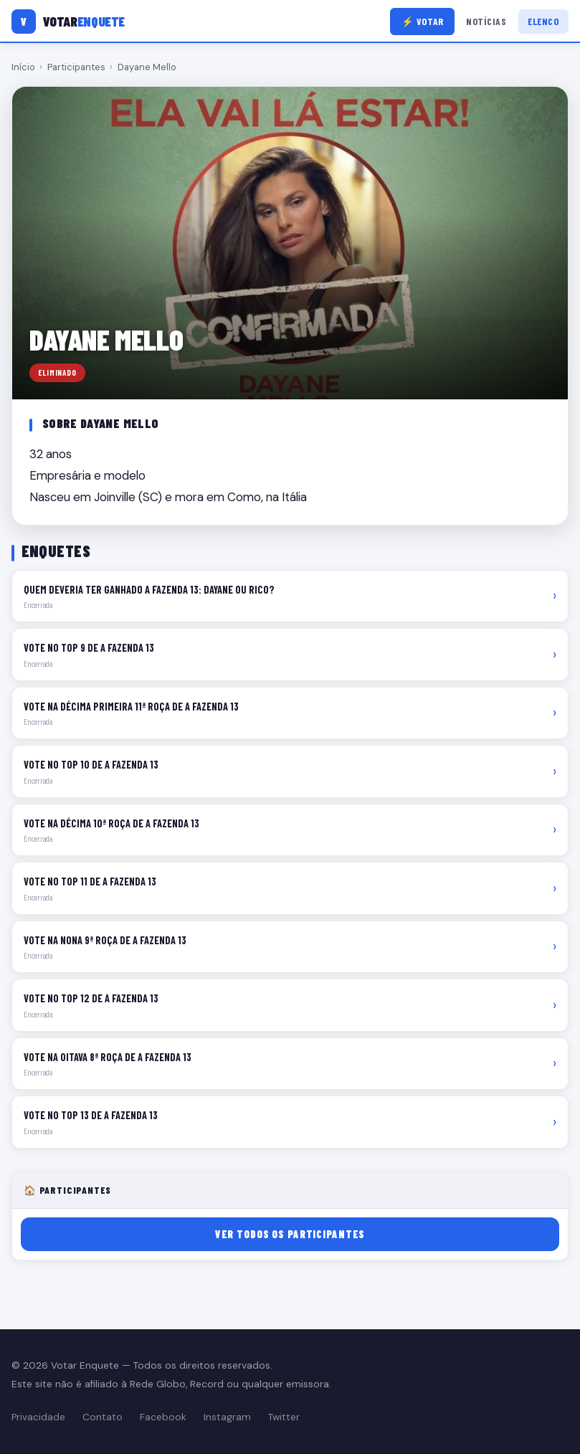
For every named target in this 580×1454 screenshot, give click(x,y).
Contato (102, 1417)
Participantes (76, 67)
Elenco (543, 21)
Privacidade (38, 1417)
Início (23, 67)
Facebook (163, 1417)
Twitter (284, 1417)
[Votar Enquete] (68, 21)
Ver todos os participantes (290, 1234)
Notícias (486, 21)
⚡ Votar (422, 21)
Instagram (227, 1417)
